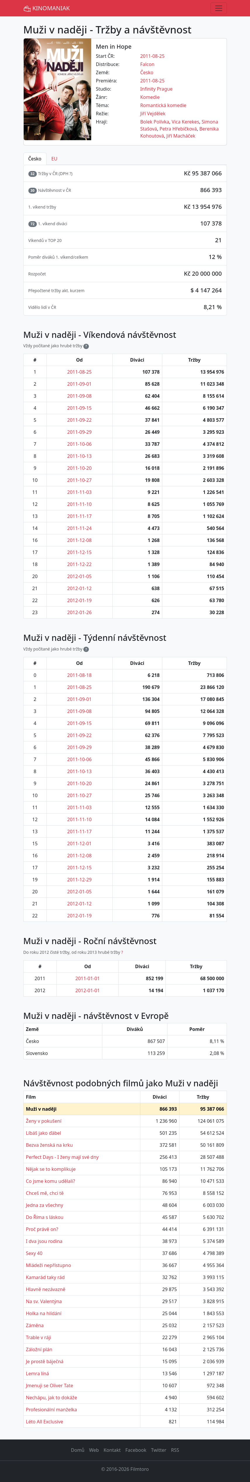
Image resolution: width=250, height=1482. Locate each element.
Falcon (147, 64)
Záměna (35, 1325)
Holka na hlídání (43, 1313)
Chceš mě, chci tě (45, 1193)
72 (32, 223)
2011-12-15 (79, 552)
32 (32, 173)
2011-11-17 (79, 516)
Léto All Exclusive (44, 1421)
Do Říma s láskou (44, 1217)
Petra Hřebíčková (178, 129)
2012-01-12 (79, 588)
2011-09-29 (79, 432)
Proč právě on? (42, 1229)
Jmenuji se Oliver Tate (49, 1385)
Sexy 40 (34, 1253)
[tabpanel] (125, 240)
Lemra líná (37, 1373)
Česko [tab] (35, 158)
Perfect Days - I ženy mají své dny (62, 1157)
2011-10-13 (79, 456)
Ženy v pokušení (43, 1121)
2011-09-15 (79, 408)
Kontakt (112, 1450)
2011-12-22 (79, 564)
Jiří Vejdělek (152, 113)
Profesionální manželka (51, 1409)
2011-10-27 (79, 480)
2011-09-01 (79, 384)
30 (32, 190)
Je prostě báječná (45, 1361)
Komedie (150, 97)
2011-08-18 (79, 675)
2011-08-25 (152, 56)
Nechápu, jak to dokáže (51, 1397)
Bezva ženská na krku (49, 1145)
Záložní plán (39, 1349)
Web (94, 1450)
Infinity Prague (156, 89)
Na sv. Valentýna (44, 1301)
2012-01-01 (87, 990)
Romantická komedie (163, 105)
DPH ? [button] (65, 173)
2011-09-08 (79, 396)
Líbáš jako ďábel (43, 1133)
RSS (175, 1450)
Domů (78, 1450)
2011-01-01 (87, 978)
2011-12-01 (79, 843)
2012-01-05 (79, 576)
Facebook (135, 1450)
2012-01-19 (79, 600)
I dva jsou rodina (44, 1241)
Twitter (158, 1450)
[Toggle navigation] (219, 8)
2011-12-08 (79, 540)
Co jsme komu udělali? (50, 1181)
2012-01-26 (79, 612)
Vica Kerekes (185, 121)
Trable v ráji (38, 1337)
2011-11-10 (79, 504)
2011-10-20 (79, 468)
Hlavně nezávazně (45, 1289)
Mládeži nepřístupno (48, 1265)
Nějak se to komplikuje (51, 1169)
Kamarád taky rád (45, 1277)
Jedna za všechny (44, 1205)
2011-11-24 (79, 528)
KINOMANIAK (46, 8)
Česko (146, 72)
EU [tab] (54, 158)
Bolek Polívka (154, 121)
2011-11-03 (79, 492)
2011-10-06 (79, 444)
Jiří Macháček (180, 136)
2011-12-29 (79, 879)
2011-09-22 (79, 420)
